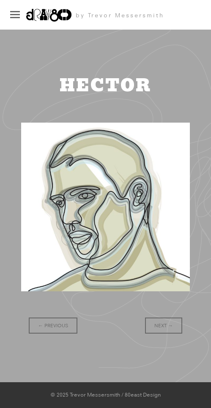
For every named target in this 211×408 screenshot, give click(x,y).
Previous (53, 326)
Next (163, 326)
